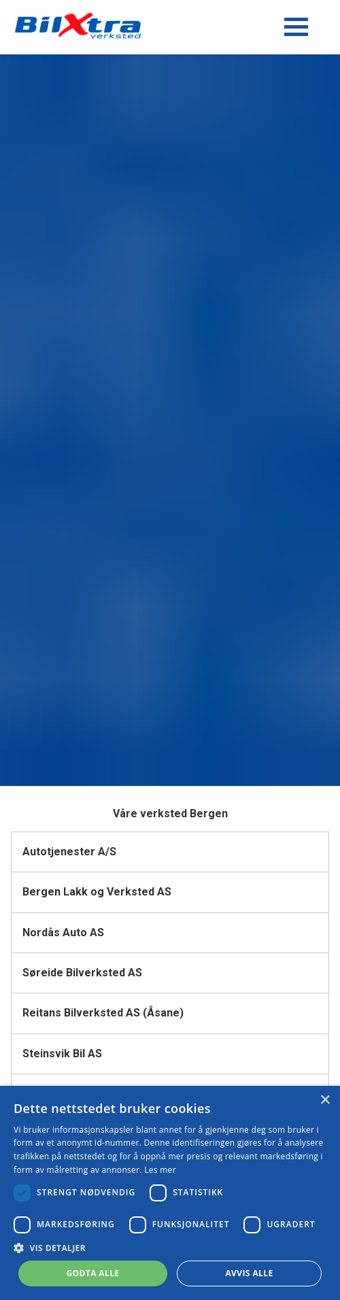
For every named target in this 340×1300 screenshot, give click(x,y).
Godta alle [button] (92, 1273)
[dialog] (170, 1193)
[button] (170, 1248)
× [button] (325, 1100)
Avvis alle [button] (249, 1273)
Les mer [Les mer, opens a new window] (160, 1170)
